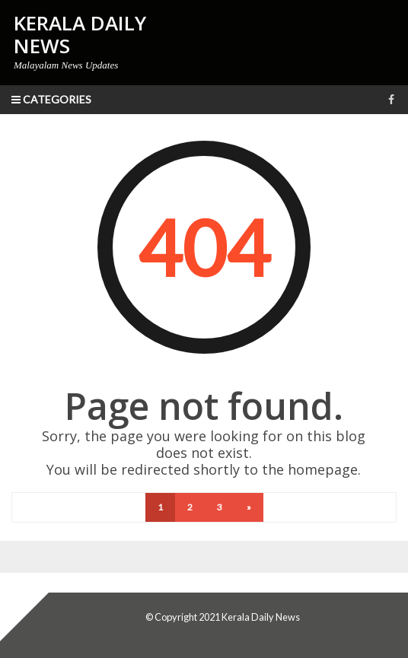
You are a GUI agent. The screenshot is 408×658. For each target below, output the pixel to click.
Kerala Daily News (261, 617)
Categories (51, 99)
